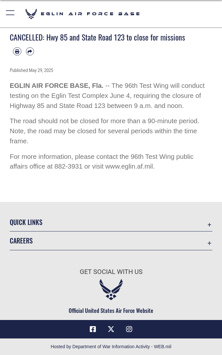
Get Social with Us (111, 272)
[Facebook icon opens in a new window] (93, 329)
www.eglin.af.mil (129, 166)
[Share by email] (30, 51)
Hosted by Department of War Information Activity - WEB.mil (111, 346)
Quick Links (26, 222)
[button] (10, 14)
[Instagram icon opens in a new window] (129, 329)
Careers (21, 240)
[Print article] (17, 51)
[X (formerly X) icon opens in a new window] (111, 329)
